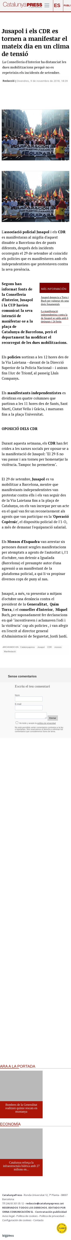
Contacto (38, 1220)
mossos (58, 647)
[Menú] (46, 5)
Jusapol (40, 647)
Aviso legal (8, 1216)
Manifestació (10, 651)
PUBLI (67, 5)
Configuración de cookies (16, 1220)
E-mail (18, 704)
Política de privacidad (52, 1216)
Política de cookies (27, 1216)
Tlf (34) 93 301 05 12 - (14, 1203)
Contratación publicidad (51, 1211)
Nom (17, 695)
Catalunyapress (27, 647)
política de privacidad (46, 723)
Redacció (9, 81)
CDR (49, 647)
